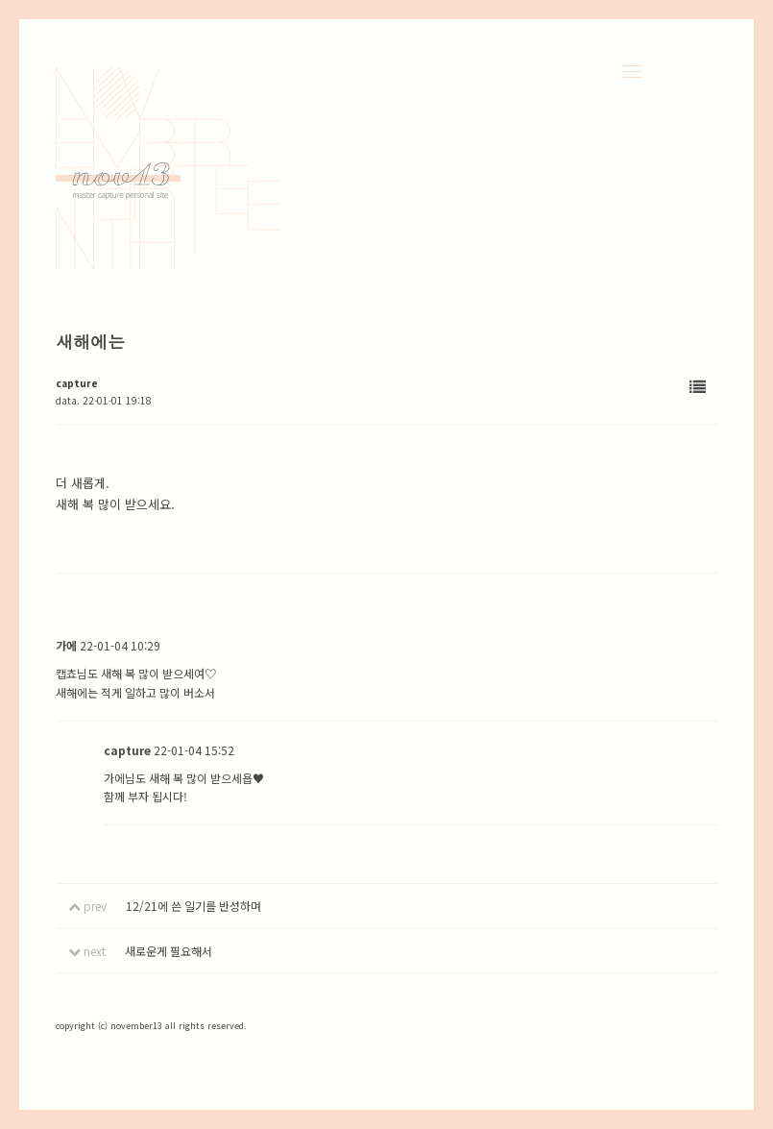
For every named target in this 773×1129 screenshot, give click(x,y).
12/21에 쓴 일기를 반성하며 (193, 905)
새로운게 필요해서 (168, 951)
